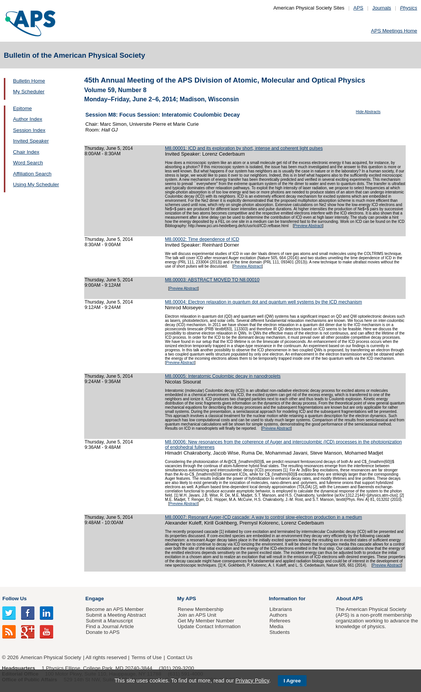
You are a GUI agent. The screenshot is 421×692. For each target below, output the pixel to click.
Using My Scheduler (36, 184)
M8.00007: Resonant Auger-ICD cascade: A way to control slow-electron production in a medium (263, 517)
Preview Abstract (308, 226)
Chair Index (26, 152)
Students (279, 632)
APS (358, 8)
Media (276, 626)
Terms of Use (146, 657)
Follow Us (14, 598)
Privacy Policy (252, 680)
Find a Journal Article (110, 626)
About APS (349, 598)
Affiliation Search (32, 174)
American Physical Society (51, 657)
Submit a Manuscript (109, 621)
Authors (278, 615)
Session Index (29, 130)
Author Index (27, 119)
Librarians (280, 609)
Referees (279, 621)
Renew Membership (201, 609)
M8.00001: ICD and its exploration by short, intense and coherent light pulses (244, 148)
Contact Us (179, 657)
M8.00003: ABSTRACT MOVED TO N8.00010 (212, 280)
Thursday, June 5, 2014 (109, 148)
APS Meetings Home (394, 31)
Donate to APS (102, 632)
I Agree (292, 681)
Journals (381, 8)
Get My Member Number (206, 621)
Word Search (28, 163)
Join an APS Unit (197, 615)
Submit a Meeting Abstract (116, 615)
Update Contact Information (209, 626)
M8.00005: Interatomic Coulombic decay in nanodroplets (223, 376)
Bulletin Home (29, 81)
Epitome (22, 108)
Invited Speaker (31, 141)
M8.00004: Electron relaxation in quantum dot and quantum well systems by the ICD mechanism (263, 302)
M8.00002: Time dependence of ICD (202, 239)
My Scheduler (28, 91)
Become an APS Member (115, 609)
